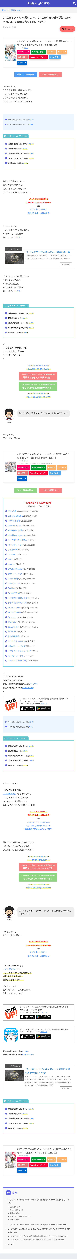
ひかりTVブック (15, 573)
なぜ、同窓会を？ (16, 1209)
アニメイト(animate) (17, 640)
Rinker (26, 48)
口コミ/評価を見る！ (26, 489)
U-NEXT (21, 62)
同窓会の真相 (15, 1212)
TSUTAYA (12, 631)
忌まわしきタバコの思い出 (20, 1215)
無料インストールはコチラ (38, 213)
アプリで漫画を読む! (50, 74)
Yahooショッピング (37, 57)
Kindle (51, 52)
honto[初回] (13, 578)
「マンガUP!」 (9, 793)
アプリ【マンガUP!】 (38, 209)
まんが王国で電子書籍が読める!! (38, 369)
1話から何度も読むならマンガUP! (38, 396)
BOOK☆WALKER (16, 568)
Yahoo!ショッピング (16, 645)
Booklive (11, 587)
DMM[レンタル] (14, 525)
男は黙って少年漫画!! (39, 3)
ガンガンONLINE (15, 515)
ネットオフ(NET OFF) (17, 660)
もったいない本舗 (15, 655)
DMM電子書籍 (38, 52)
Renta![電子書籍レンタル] (19, 597)
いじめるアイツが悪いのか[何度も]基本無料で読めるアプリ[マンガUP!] (37, 1238)
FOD (10, 558)
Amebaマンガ (14, 592)
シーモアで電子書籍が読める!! (39, 859)
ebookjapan (23, 52)
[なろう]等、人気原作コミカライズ (38, 825)
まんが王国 (54, 57)
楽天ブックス (14, 626)
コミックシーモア (15, 544)
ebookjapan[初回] (15, 530)
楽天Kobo (12, 621)
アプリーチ (43, 703)
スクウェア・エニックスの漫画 (38, 821)
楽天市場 (21, 57)
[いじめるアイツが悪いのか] (38, 365)
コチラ (31, 119)
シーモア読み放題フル (17, 539)
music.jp (11, 563)
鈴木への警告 (15, 1218)
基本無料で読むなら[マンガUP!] (38, 828)
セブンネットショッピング (19, 650)
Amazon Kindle (14, 607)
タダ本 (17, 602)
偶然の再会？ (15, 1206)
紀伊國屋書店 (14, 636)
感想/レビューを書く (26, 74)
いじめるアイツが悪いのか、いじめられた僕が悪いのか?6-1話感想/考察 (37, 1223)
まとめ (10, 1243)
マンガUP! (12, 510)
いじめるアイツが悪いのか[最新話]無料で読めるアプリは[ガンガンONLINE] (38, 1235)
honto (14, 582)
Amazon (62, 52)
